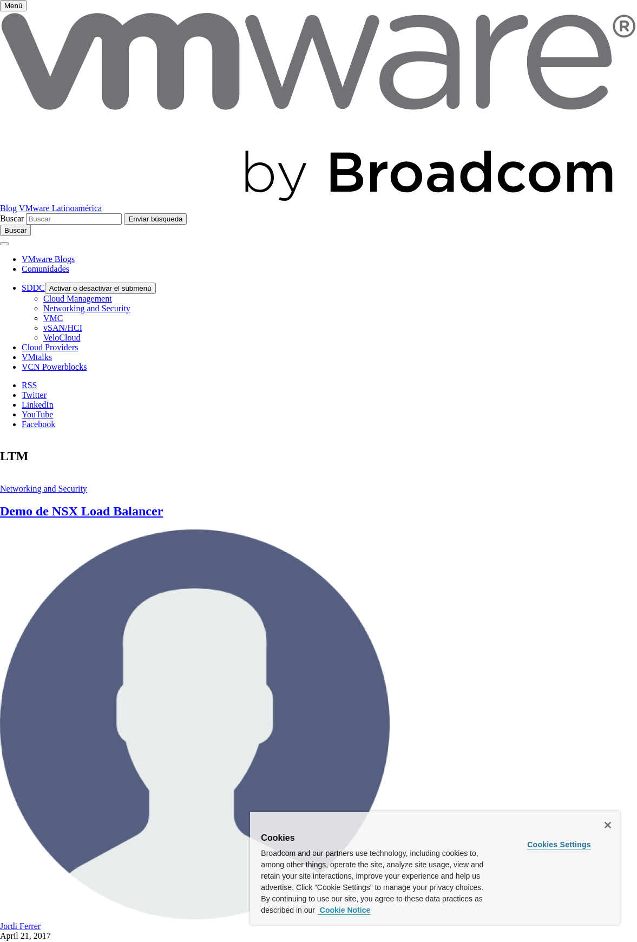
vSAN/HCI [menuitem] (62, 327)
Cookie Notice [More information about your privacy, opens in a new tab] (344, 910)
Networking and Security (43, 488)
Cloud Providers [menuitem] (50, 347)
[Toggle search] (15, 230)
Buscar (12, 218)
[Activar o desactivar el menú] (13, 5)
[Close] (608, 825)
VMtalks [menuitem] (37, 357)
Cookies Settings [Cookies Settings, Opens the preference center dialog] (559, 844)
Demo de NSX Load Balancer (81, 511)
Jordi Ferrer (20, 926)
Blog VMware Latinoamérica (51, 208)
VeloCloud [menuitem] (61, 337)
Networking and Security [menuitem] (86, 308)
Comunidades (45, 268)
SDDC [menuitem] (33, 287)
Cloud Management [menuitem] (77, 298)
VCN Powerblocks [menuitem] (54, 366)
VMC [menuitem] (53, 318)
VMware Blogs (48, 259)
